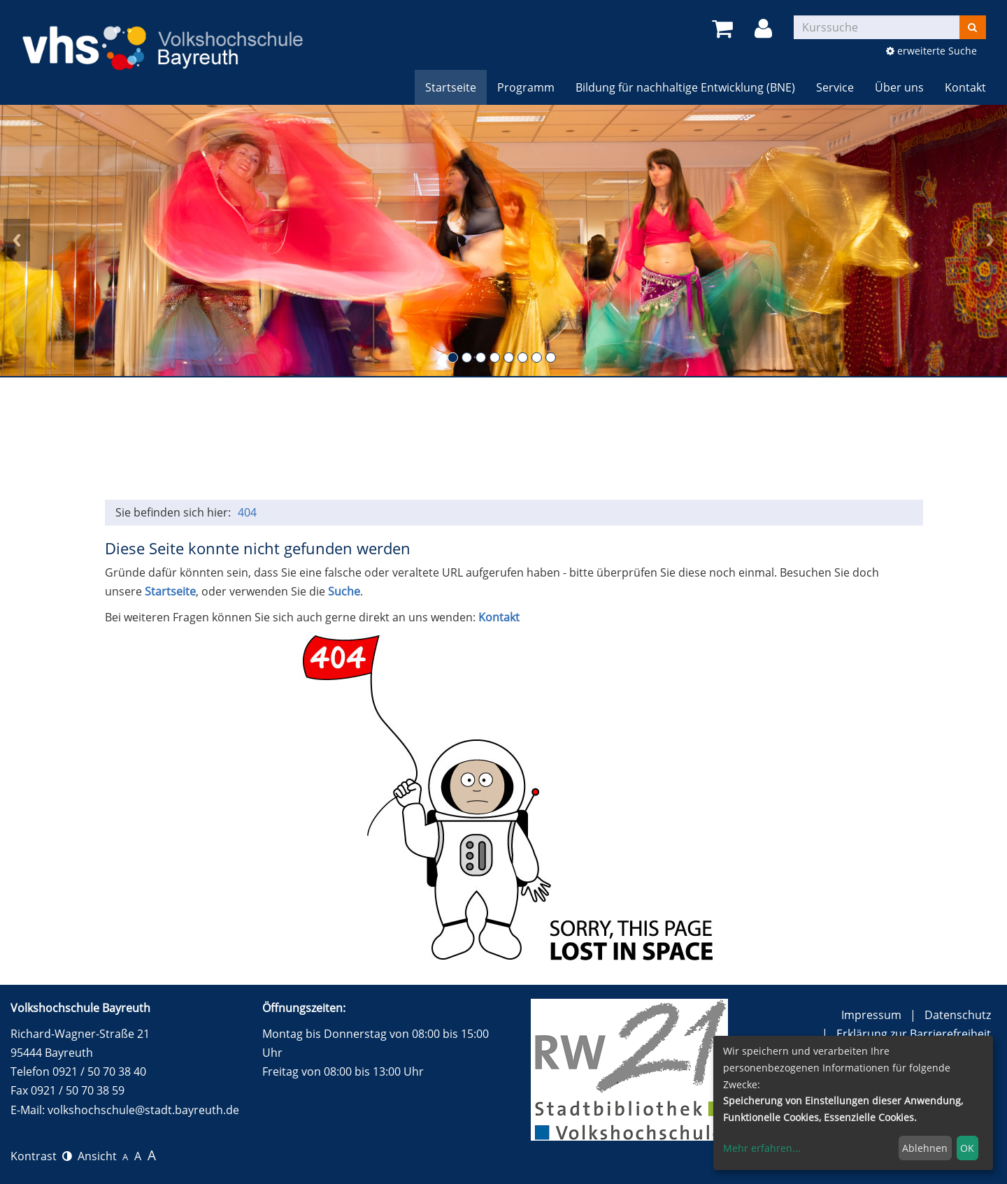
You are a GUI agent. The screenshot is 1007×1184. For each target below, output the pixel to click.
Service (835, 87)
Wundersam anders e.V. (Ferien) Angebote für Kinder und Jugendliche (864, 438)
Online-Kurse (719, 438)
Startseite (450, 87)
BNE (646, 438)
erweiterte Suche (931, 50)
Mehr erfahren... (762, 1148)
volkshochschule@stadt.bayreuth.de (143, 1110)
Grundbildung (139, 438)
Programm (526, 87)
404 (247, 512)
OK (967, 1148)
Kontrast (41, 1156)
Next (990, 240)
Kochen (574, 438)
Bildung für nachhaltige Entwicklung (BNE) (685, 87)
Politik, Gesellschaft (212, 438)
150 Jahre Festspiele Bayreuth (791, 438)
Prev (16, 240)
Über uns (899, 87)
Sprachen (356, 438)
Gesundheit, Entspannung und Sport (429, 438)
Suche (344, 591)
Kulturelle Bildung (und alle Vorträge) (501, 438)
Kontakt (965, 87)
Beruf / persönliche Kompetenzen (284, 438)
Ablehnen (925, 1148)
